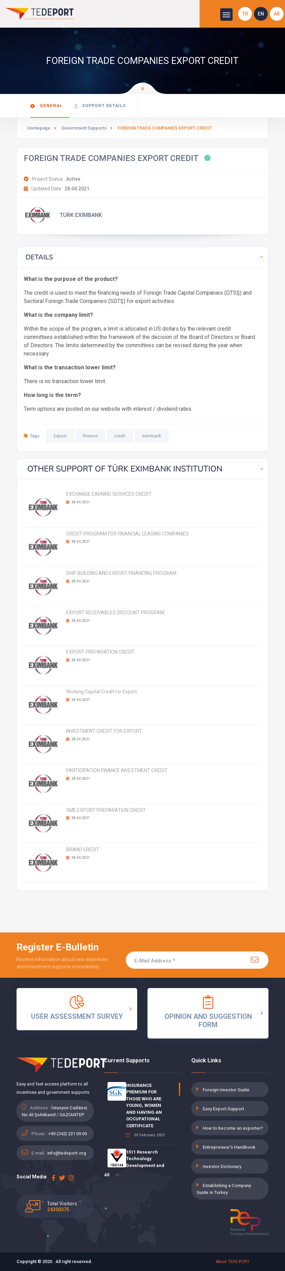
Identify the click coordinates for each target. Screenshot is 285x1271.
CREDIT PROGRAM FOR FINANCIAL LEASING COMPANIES (127, 534)
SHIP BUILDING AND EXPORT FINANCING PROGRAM (121, 573)
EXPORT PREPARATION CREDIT (100, 652)
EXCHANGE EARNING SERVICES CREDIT (109, 494)
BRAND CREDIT (82, 849)
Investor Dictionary (222, 1166)
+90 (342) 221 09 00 (67, 1133)
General (46, 105)
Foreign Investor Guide (226, 1089)
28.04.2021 (78, 502)
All (111, 1175)
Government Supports (83, 128)
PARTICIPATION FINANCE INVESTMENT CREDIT (116, 770)
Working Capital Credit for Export (101, 691)
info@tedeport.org (66, 1153)
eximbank (151, 435)
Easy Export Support (223, 1108)
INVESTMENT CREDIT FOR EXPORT (104, 731)
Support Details (100, 105)
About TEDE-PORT (233, 1261)
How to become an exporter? (233, 1128)
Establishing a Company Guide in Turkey (223, 1189)
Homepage (38, 128)
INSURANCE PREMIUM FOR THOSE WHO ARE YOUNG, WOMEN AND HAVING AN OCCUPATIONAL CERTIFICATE (144, 1105)
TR (245, 14)
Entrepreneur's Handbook (229, 1147)
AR (277, 14)
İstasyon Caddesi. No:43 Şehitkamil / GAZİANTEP (55, 1111)
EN (261, 14)
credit (119, 435)
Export (60, 435)
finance (90, 435)
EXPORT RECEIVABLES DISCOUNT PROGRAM (115, 612)
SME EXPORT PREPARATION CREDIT (106, 810)
